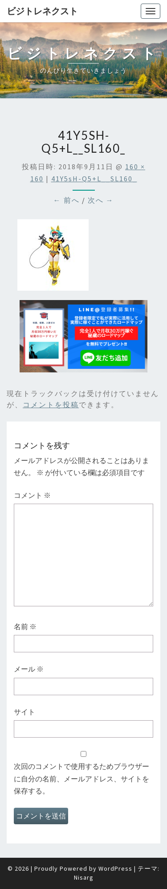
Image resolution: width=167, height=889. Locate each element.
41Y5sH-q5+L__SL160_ (94, 178)
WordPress (115, 868)
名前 (25, 626)
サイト (24, 711)
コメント (32, 495)
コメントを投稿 (51, 404)
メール (29, 668)
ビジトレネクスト (42, 11)
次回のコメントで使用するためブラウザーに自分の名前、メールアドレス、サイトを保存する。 (81, 778)
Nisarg (84, 877)
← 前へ (66, 200)
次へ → (101, 200)
